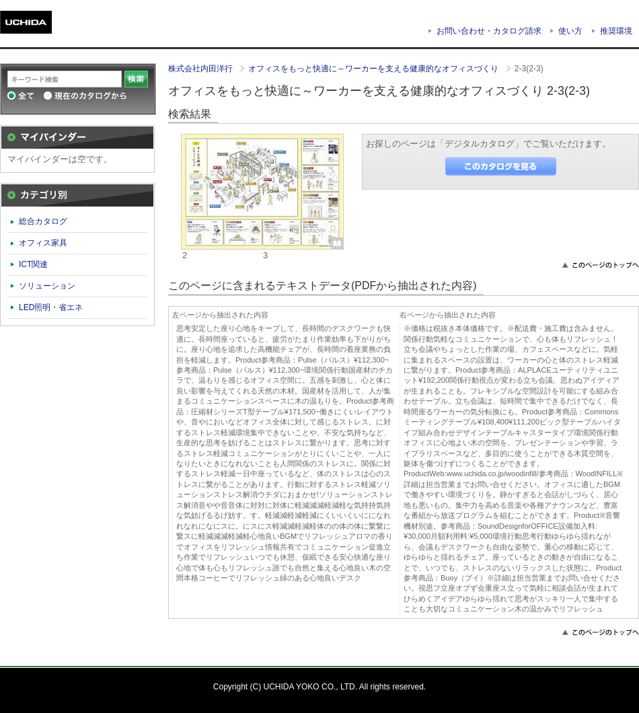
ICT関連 (33, 264)
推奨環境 (616, 31)
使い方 (570, 31)
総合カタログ (43, 221)
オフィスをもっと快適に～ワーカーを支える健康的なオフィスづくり (374, 68)
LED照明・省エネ (51, 307)
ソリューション (47, 286)
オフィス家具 (43, 243)
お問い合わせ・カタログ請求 (489, 31)
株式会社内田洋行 (201, 68)
